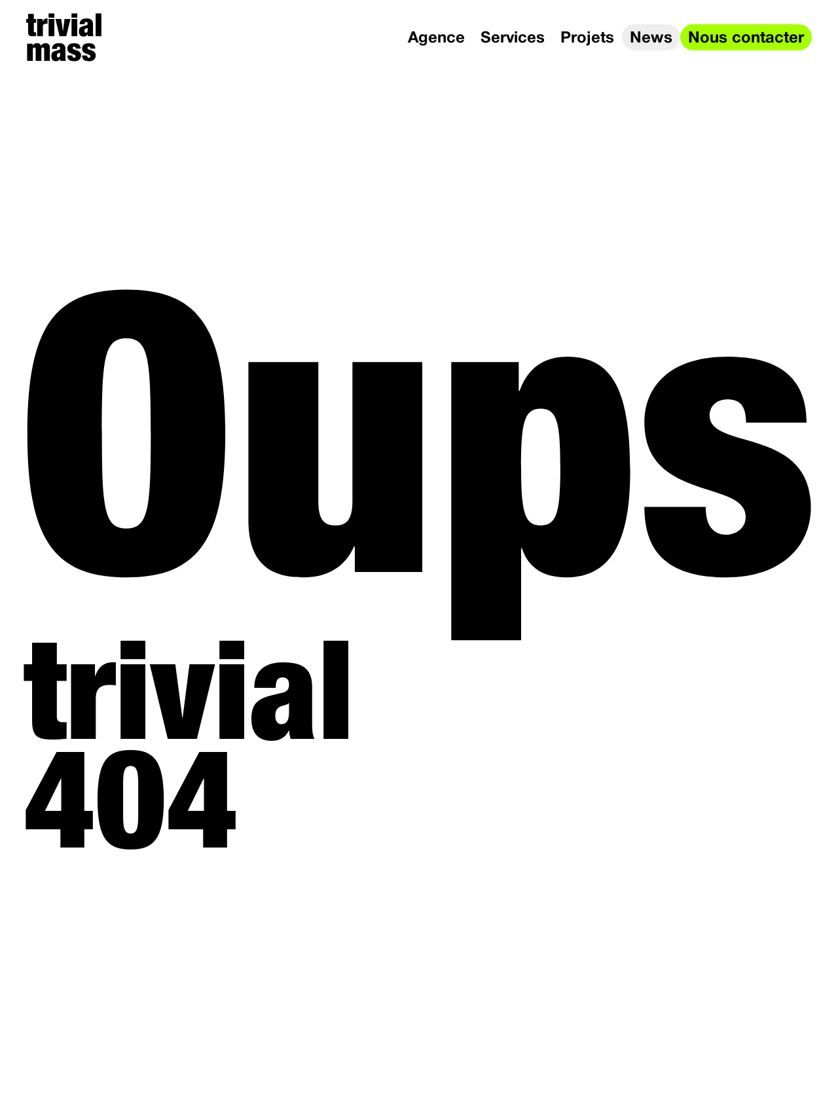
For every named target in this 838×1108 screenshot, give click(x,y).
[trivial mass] (64, 37)
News (651, 38)
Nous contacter (746, 38)
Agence (436, 38)
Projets (587, 38)
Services (513, 38)
